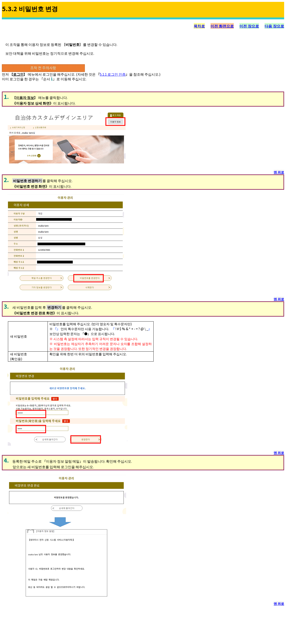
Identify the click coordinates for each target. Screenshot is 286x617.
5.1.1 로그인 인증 (113, 74)
